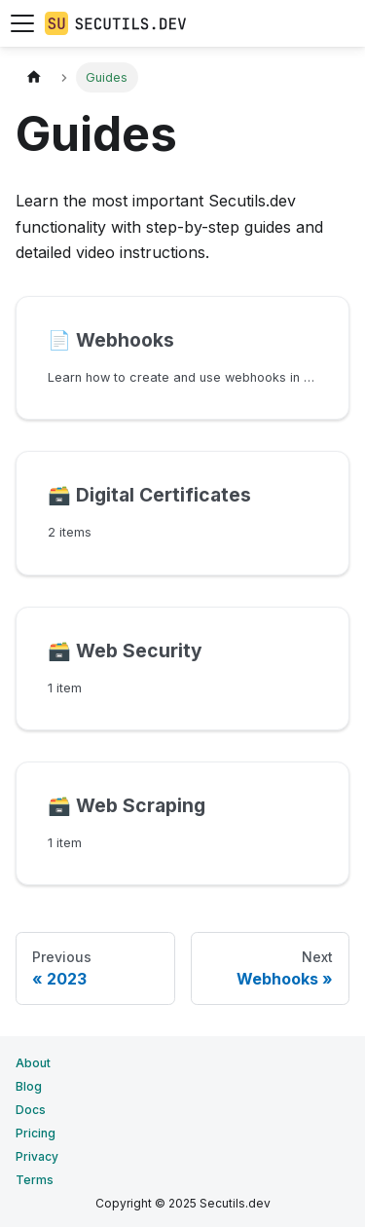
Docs (31, 1109)
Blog (29, 1086)
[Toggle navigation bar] (22, 23)
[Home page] (34, 77)
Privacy (37, 1156)
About (33, 1063)
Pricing (35, 1133)
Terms (35, 1179)
